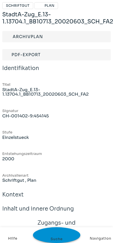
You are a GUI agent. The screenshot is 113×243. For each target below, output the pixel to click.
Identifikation (20, 72)
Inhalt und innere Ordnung (38, 212)
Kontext (13, 198)
